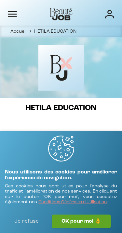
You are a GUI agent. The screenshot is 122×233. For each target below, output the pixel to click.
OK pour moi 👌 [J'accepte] (81, 221)
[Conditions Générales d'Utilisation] (72, 202)
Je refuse (26, 221)
